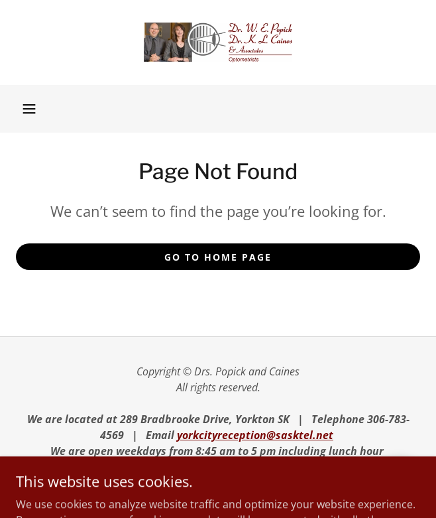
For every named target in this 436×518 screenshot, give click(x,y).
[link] (218, 42)
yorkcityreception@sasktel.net (255, 435)
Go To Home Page (218, 257)
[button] (29, 109)
